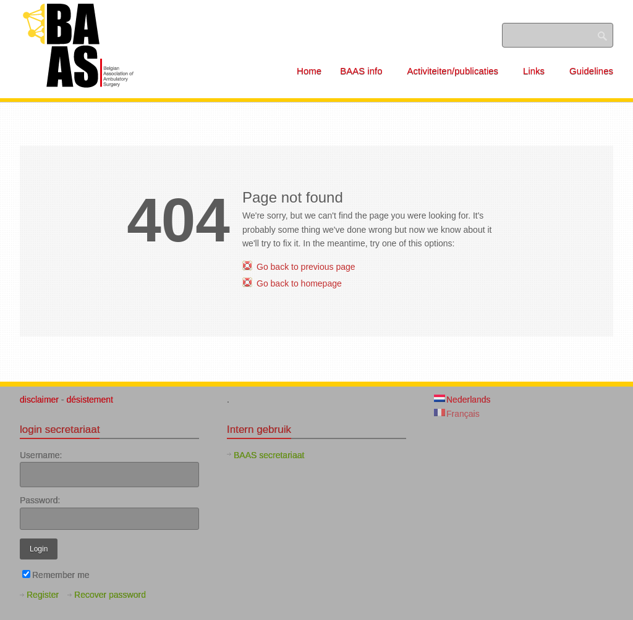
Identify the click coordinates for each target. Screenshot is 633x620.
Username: (41, 455)
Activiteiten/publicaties (457, 70)
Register (43, 595)
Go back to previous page (306, 267)
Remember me (56, 575)
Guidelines (591, 70)
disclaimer (40, 399)
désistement (89, 399)
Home (309, 70)
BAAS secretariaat (269, 455)
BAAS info (365, 70)
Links (538, 70)
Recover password (110, 595)
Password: (40, 500)
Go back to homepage (299, 283)
